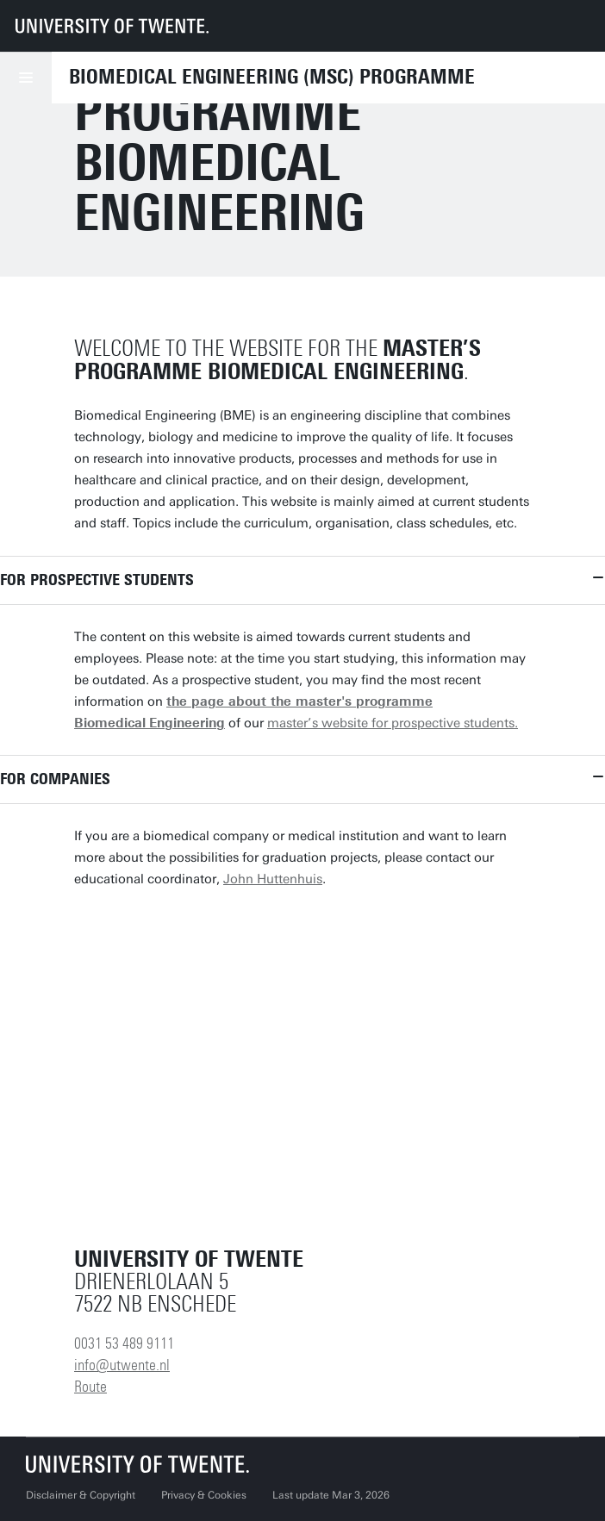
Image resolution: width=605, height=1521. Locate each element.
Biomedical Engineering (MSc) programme (272, 76)
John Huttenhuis (272, 879)
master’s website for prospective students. (392, 723)
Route (90, 1386)
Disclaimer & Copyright (80, 1495)
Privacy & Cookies (203, 1495)
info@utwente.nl (122, 1365)
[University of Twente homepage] (112, 26)
